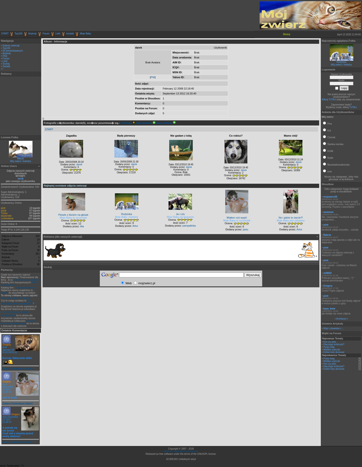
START (5, 33)
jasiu (245, 229)
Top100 (18, 33)
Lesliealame (7, 218)
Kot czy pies (329, 342)
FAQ (5, 56)
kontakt (70, 33)
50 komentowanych (13, 50)
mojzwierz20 (330, 196)
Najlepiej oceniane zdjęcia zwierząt (65, 185)
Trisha (4, 213)
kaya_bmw (329, 308)
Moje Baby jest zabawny (291, 220)
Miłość (20, 158)
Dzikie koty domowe (333, 352)
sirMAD (327, 273)
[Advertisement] (56, 15)
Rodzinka (341, 62)
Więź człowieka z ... (333, 328)
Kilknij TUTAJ (329, 99)
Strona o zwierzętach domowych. (181, 451)
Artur (135, 225)
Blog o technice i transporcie (16, 298)
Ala (82, 226)
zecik (20, 178)
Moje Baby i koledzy (126, 216)
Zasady (6, 66)
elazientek (6, 216)
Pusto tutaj (328, 347)
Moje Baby (85, 33)
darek (79, 164)
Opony (4, 293)
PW (153, 77)
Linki (58, 33)
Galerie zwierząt (11, 45)
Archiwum (341, 318)
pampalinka (189, 225)
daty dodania (146, 123)
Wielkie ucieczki (331, 349)
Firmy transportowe (26, 287)
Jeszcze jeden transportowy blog (18, 322)
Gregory (6, 344)
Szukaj (6, 63)
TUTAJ (352, 107)
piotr (3, 208)
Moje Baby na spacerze (180, 216)
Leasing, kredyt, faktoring (27, 280)
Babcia (327, 235)
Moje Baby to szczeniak (73, 217)
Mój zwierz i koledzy (20, 161)
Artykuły (32, 33)
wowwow (328, 212)
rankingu (128, 123)
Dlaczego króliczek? (333, 344)
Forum (46, 33)
